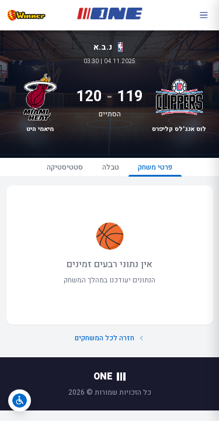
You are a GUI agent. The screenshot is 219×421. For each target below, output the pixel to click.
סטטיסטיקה (65, 167)
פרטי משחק (155, 169)
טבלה (110, 167)
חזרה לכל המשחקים (110, 338)
